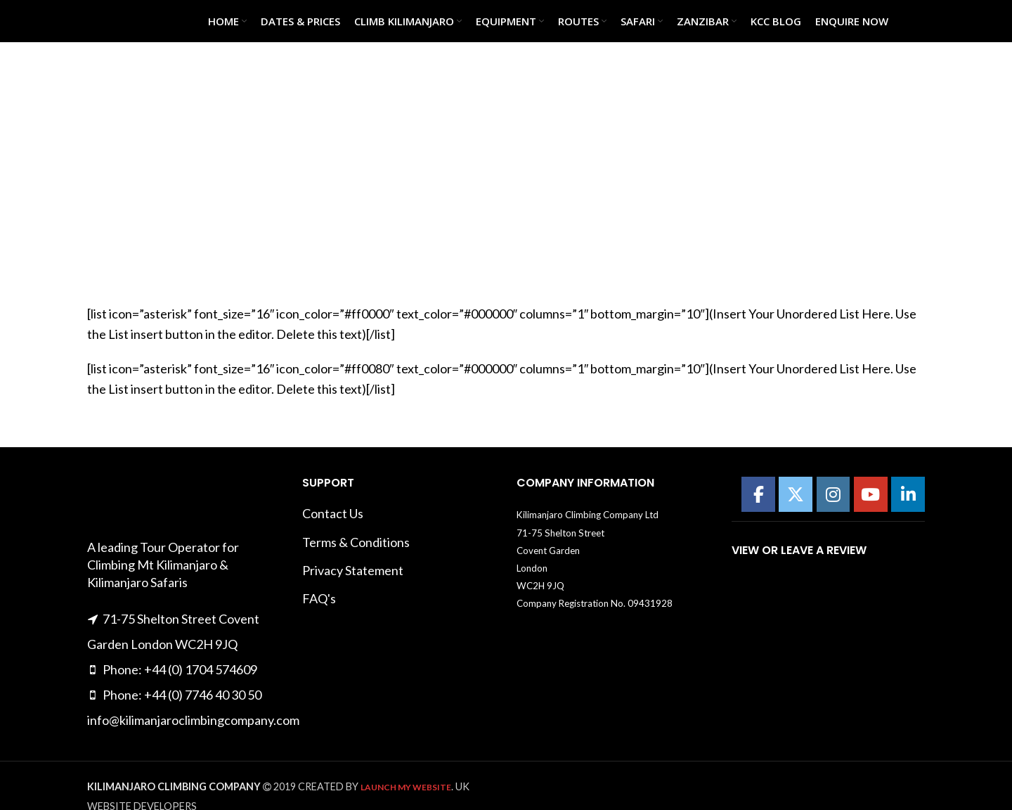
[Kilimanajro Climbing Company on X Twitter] (795, 494)
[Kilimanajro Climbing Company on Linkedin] (908, 494)
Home (434, 195)
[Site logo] (122, 19)
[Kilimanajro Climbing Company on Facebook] (758, 494)
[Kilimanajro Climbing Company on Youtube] (871, 494)
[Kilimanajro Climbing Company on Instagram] (833, 494)
